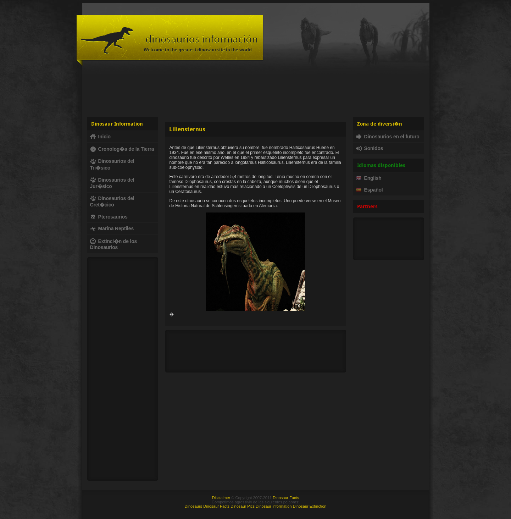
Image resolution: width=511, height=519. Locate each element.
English (369, 178)
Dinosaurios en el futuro (388, 136)
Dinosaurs (193, 506)
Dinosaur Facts (286, 498)
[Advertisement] (256, 90)
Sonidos (369, 148)
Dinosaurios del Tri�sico (112, 164)
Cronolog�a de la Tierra (122, 149)
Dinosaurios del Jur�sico (112, 183)
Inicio (100, 136)
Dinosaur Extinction (310, 506)
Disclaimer (221, 498)
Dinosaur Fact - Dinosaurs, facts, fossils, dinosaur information (169, 40)
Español (369, 190)
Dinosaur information (274, 506)
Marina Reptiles (112, 228)
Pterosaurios (109, 217)
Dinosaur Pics (242, 506)
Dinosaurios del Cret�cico (112, 201)
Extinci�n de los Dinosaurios (113, 244)
